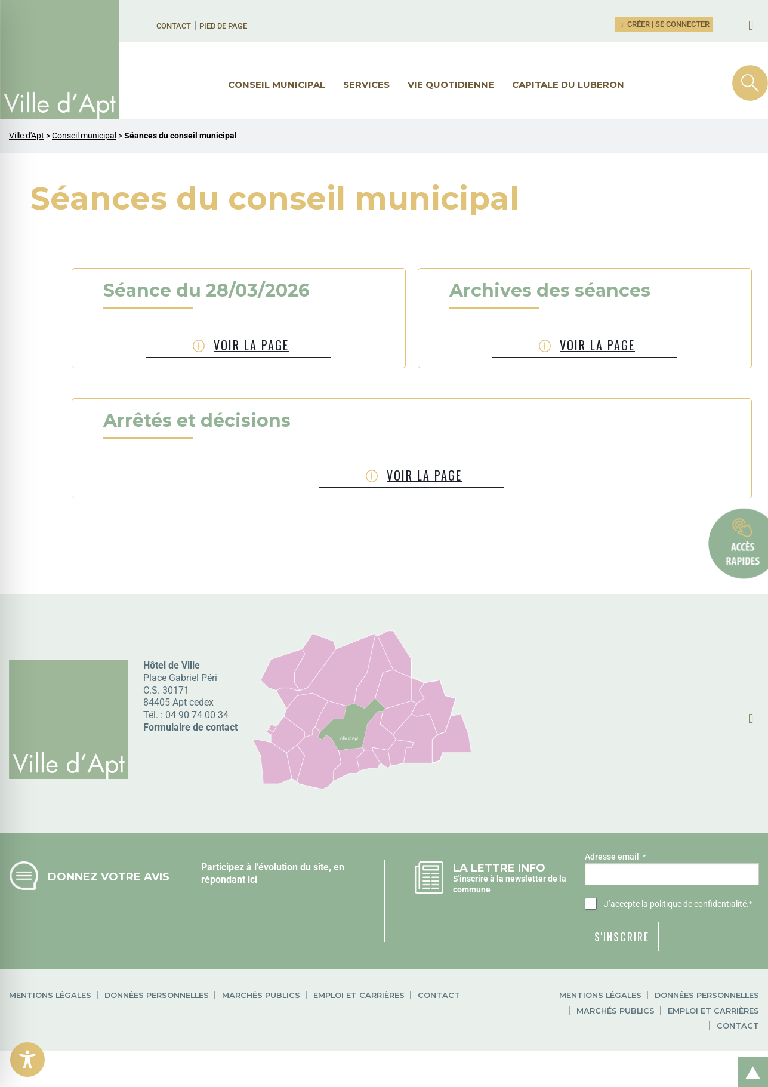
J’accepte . (678, 904)
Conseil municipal (276, 84)
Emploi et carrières (359, 995)
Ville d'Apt (26, 136)
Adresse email (615, 857)
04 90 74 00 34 (197, 714)
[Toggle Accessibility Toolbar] (27, 1059)
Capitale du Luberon (568, 84)
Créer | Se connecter (664, 24)
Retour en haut (749, 1059)
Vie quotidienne (451, 84)
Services (366, 84)
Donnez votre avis (108, 876)
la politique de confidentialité (694, 904)
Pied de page (223, 25)
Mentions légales (50, 995)
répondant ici (229, 879)
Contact (173, 25)
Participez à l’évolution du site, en (272, 867)
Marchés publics (261, 995)
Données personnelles (156, 995)
